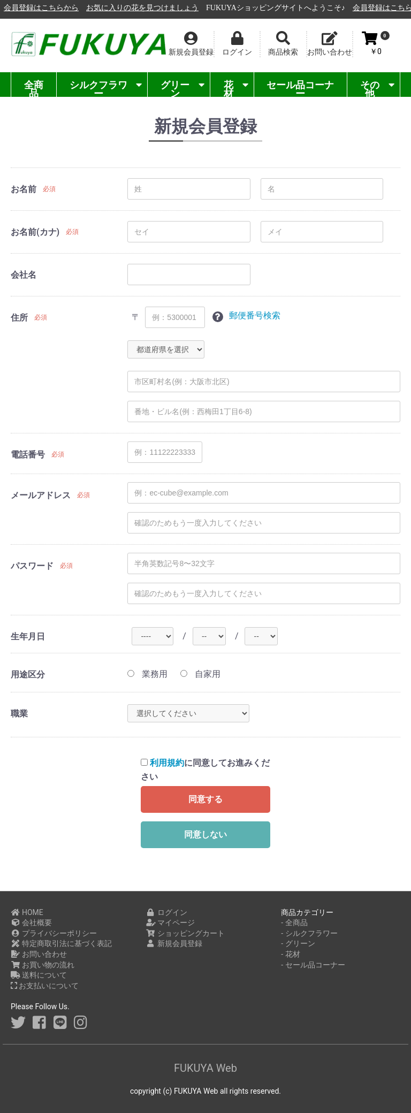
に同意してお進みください (205, 770)
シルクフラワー (106, 88)
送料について (39, 975)
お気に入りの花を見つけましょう (262, 8)
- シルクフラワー (309, 933)
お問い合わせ (39, 954)
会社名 (23, 275)
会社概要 (31, 922)
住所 (19, 317)
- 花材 (290, 954)
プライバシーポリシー (54, 933)
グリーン (182, 88)
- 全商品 (294, 922)
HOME (27, 912)
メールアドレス (41, 495)
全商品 (33, 88)
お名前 (23, 189)
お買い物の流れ (42, 964)
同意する (205, 799)
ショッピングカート (185, 933)
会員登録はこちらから (161, 8)
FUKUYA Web (205, 1068)
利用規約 (167, 763)
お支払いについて (45, 985)
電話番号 (28, 454)
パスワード (32, 566)
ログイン (166, 912)
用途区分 (28, 674)
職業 (19, 713)
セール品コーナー (300, 88)
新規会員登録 (174, 943)
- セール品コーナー (313, 964)
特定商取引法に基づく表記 (61, 943)
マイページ (170, 922)
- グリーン (298, 943)
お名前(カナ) (35, 232)
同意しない (205, 834)
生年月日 (28, 636)
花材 (236, 88)
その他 (377, 88)
